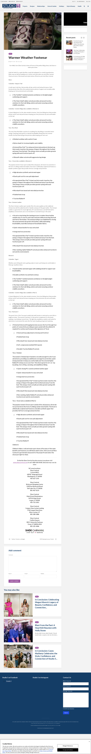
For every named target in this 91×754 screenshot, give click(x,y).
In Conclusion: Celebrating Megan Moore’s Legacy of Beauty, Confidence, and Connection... (47, 603)
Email (26, 573)
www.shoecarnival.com (20, 462)
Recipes (32, 6)
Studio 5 (8, 699)
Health (79, 6)
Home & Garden (52, 6)
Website (42, 573)
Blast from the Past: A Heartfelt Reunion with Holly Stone (45, 628)
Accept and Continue (68, 749)
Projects (25, 6)
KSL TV (73, 1)
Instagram (4, 1)
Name (10, 573)
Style (10, 53)
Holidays (61, 6)
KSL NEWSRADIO (81, 1)
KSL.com (88, 1)
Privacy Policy (8, 751)
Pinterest (20, 1)
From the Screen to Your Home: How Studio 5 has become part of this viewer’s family (79, 44)
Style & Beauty (71, 6)
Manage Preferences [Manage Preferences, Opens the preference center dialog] (68, 745)
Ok (89, 741)
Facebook (12, 1)
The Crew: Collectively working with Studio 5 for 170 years (79, 52)
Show (18, 6)
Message (67, 708)
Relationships (41, 6)
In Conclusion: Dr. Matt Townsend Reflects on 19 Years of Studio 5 (79, 58)
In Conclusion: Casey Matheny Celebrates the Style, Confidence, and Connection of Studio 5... (46, 655)
